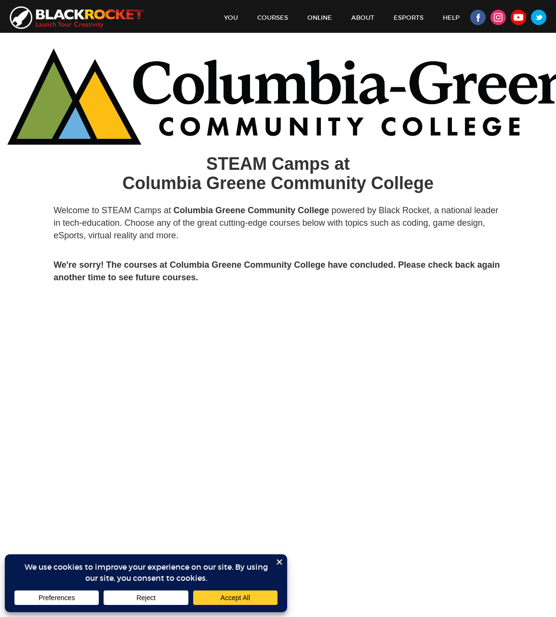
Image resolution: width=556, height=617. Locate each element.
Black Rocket (77, 17)
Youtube (518, 17)
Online (319, 18)
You (231, 18)
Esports (409, 18)
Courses (272, 18)
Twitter (538, 17)
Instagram (498, 17)
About (362, 18)
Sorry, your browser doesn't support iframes (278, 332)
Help (451, 18)
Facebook (478, 17)
